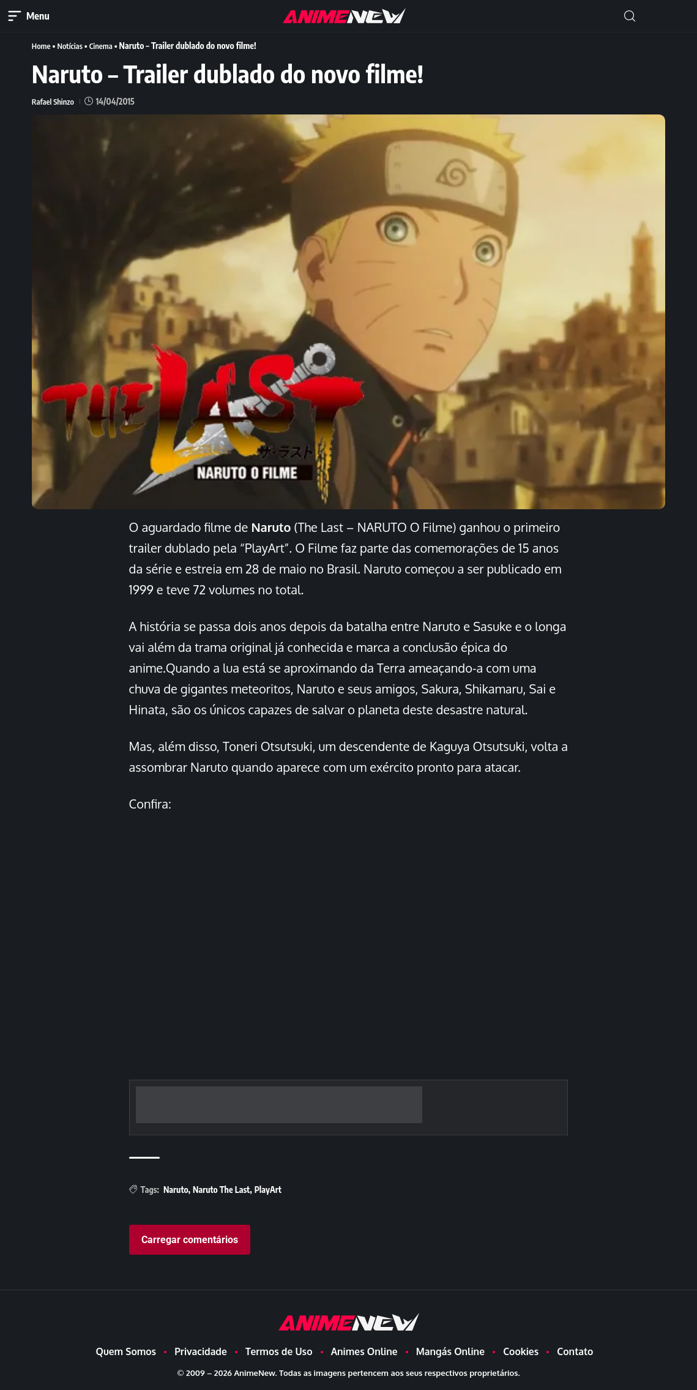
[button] (629, 16)
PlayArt (268, 1189)
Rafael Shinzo (54, 100)
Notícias (72, 45)
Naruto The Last (221, 1189)
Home (42, 45)
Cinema (106, 45)
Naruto (175, 1189)
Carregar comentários (189, 1239)
